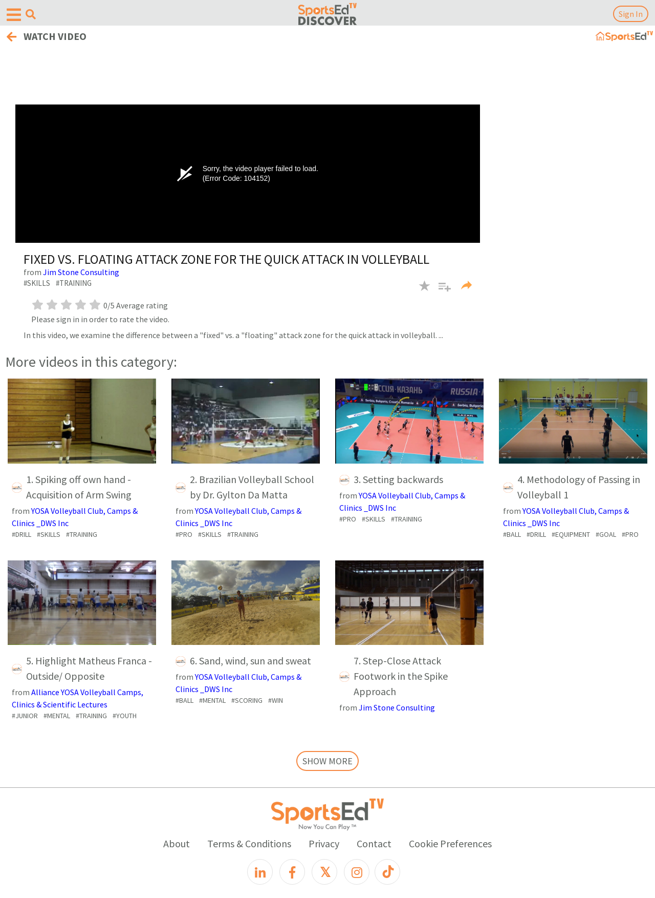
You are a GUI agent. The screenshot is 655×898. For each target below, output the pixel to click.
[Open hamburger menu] (14, 15)
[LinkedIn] (260, 872)
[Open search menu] (31, 14)
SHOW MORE (327, 761)
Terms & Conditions (249, 843)
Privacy (324, 843)
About (176, 843)
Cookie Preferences (450, 843)
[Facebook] (292, 872)
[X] (324, 872)
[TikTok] (387, 872)
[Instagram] (356, 872)
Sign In (631, 14)
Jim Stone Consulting (81, 272)
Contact (374, 843)
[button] (441, 292)
